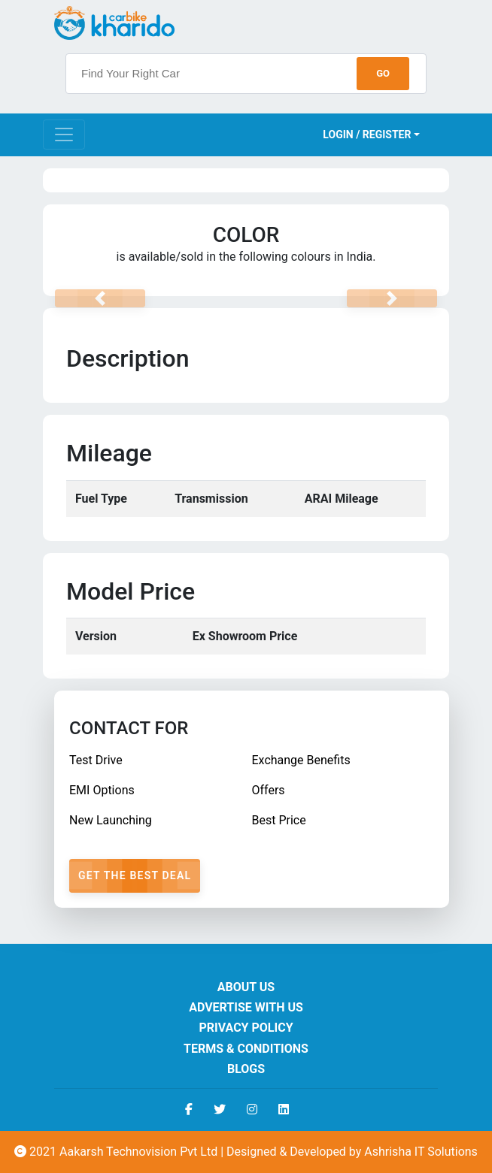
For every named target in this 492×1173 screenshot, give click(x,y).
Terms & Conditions (246, 1048)
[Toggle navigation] (64, 134)
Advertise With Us (246, 1007)
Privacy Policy (246, 1027)
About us (246, 987)
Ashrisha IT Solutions (421, 1151)
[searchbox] (246, 73)
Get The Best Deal (134, 875)
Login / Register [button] (367, 134)
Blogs (246, 1069)
